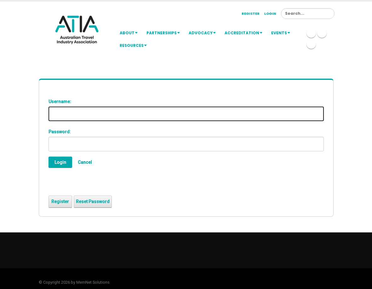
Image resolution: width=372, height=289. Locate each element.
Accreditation (243, 33)
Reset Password (93, 201)
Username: (60, 101)
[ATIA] (77, 29)
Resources (133, 45)
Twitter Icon (322, 33)
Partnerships (163, 33)
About (129, 33)
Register (251, 13)
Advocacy (202, 33)
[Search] (308, 13)
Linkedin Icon (311, 33)
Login (270, 13)
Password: (60, 131)
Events (280, 33)
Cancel (85, 162)
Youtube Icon (311, 44)
